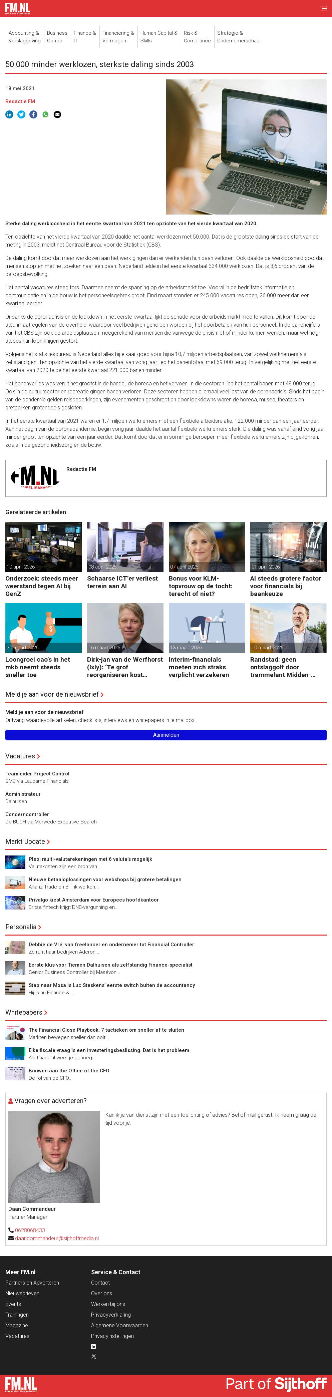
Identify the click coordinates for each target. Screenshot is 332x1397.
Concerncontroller (27, 814)
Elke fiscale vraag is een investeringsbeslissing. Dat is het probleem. (110, 1050)
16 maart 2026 (104, 648)
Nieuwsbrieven (22, 1293)
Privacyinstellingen (112, 1336)
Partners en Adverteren (32, 1283)
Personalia (20, 927)
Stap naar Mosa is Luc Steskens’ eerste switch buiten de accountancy (112, 985)
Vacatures (20, 756)
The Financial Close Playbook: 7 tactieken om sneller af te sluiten (106, 1030)
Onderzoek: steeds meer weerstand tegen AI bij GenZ (41, 586)
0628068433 (30, 1230)
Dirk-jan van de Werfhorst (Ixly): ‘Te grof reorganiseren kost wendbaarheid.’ (125, 667)
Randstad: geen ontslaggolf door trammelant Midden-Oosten (280, 667)
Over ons (101, 1293)
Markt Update (25, 841)
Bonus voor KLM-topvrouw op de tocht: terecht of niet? (201, 586)
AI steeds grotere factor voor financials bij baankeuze (285, 586)
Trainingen (17, 1315)
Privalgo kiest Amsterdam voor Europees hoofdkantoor (94, 900)
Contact (100, 1283)
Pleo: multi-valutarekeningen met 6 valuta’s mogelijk (90, 859)
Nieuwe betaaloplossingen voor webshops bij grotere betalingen (105, 880)
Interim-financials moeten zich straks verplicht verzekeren (199, 667)
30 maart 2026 (22, 648)
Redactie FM (20, 101)
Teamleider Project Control (37, 774)
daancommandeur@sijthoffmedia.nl (57, 1238)
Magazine (16, 1325)
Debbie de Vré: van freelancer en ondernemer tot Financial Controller (111, 945)
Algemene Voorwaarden (119, 1325)
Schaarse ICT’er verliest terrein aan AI (122, 582)
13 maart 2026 (186, 648)
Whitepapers (23, 1012)
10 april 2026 (21, 567)
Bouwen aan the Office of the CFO (69, 1071)
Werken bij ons (108, 1304)
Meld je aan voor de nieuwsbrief (52, 694)
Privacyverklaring (111, 1315)
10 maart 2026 (267, 648)
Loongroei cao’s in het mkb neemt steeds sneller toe (37, 667)
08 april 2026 (102, 567)
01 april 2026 (266, 567)
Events (13, 1304)
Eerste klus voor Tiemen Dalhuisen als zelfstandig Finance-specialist (111, 965)
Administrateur (23, 794)
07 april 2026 (184, 567)
